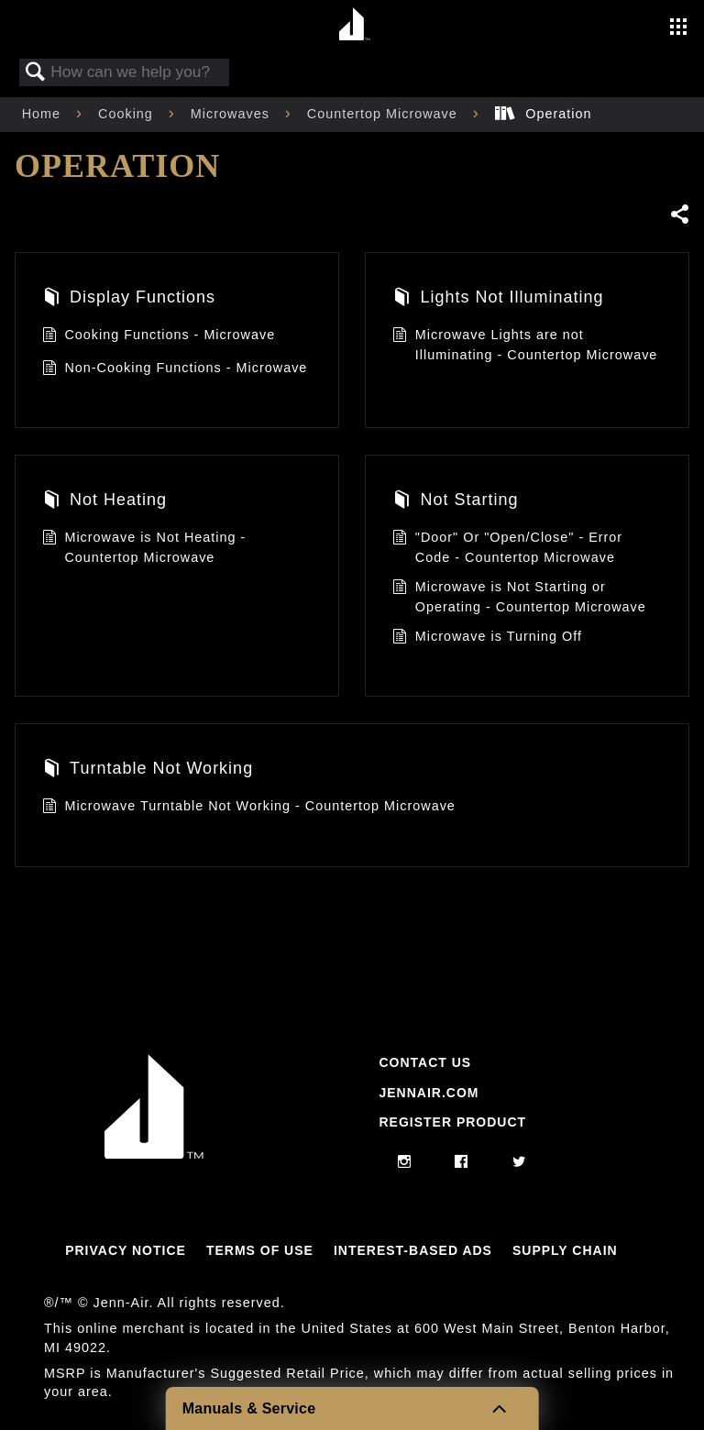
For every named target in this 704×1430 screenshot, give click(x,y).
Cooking (128, 113)
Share (679, 214)
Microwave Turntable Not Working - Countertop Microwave (249, 808)
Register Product (452, 1122)
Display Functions (128, 299)
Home (43, 113)
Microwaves (232, 113)
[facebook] (461, 1162)
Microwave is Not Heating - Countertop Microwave (144, 547)
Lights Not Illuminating (497, 299)
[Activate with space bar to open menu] (678, 28)
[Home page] (354, 25)
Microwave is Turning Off (487, 638)
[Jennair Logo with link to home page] (154, 1154)
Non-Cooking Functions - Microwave (175, 369)
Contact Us (425, 1062)
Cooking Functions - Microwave (158, 336)
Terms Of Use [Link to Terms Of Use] (260, 1250)
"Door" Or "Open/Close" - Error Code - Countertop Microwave (507, 547)
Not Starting (455, 502)
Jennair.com (428, 1092)
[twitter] (519, 1162)
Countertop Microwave (384, 113)
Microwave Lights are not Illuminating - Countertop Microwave (524, 345)
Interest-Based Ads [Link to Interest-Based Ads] (413, 1250)
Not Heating (104, 502)
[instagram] (404, 1162)
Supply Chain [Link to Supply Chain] (565, 1250)
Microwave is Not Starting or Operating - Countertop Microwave (519, 597)
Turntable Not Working (147, 770)
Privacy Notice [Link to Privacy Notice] (125, 1250)
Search (35, 73)
